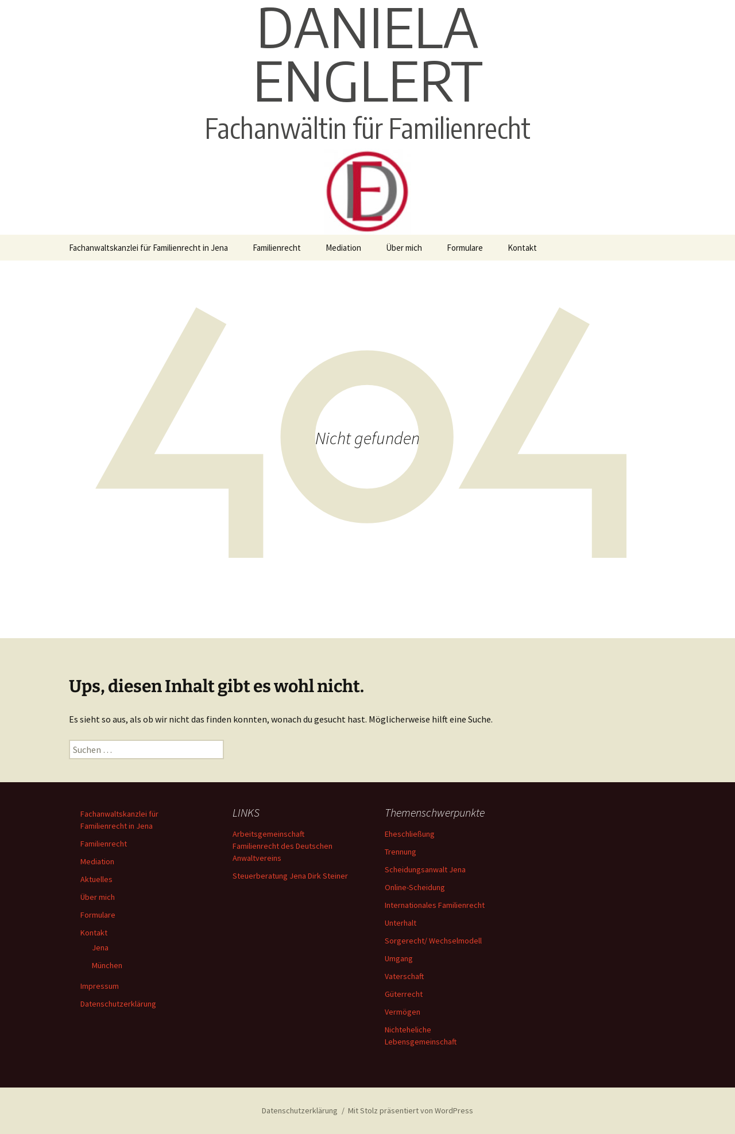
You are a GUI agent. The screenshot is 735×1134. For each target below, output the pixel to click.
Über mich (404, 247)
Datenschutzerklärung (118, 1004)
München (107, 965)
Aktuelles (96, 879)
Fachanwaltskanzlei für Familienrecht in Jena (148, 247)
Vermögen (402, 1012)
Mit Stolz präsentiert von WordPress (410, 1110)
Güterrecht (404, 994)
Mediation (343, 247)
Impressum (99, 986)
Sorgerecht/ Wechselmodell (433, 940)
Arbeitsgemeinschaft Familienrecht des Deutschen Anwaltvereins (282, 846)
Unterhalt (400, 923)
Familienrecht (277, 247)
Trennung (400, 851)
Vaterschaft (404, 976)
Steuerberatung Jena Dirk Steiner (290, 876)
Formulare (465, 247)
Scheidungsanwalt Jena (425, 869)
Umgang (399, 958)
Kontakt (522, 247)
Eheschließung (410, 834)
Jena (100, 947)
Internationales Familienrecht (435, 905)
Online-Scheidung (415, 887)
